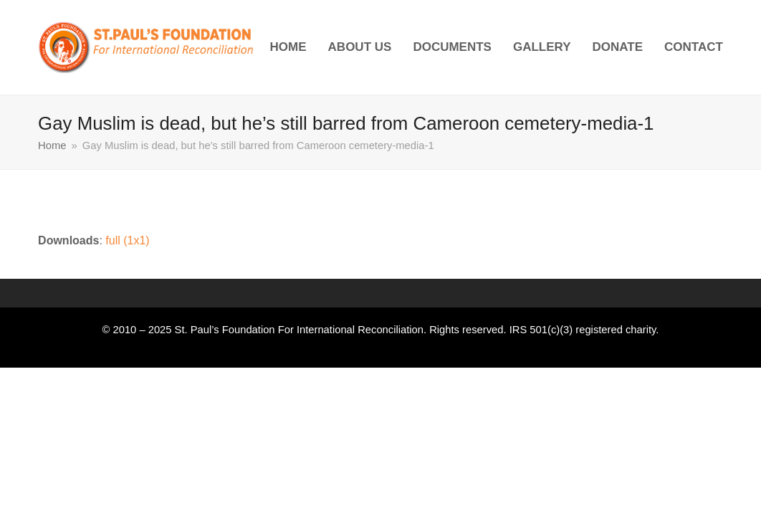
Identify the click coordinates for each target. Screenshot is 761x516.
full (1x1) (127, 240)
